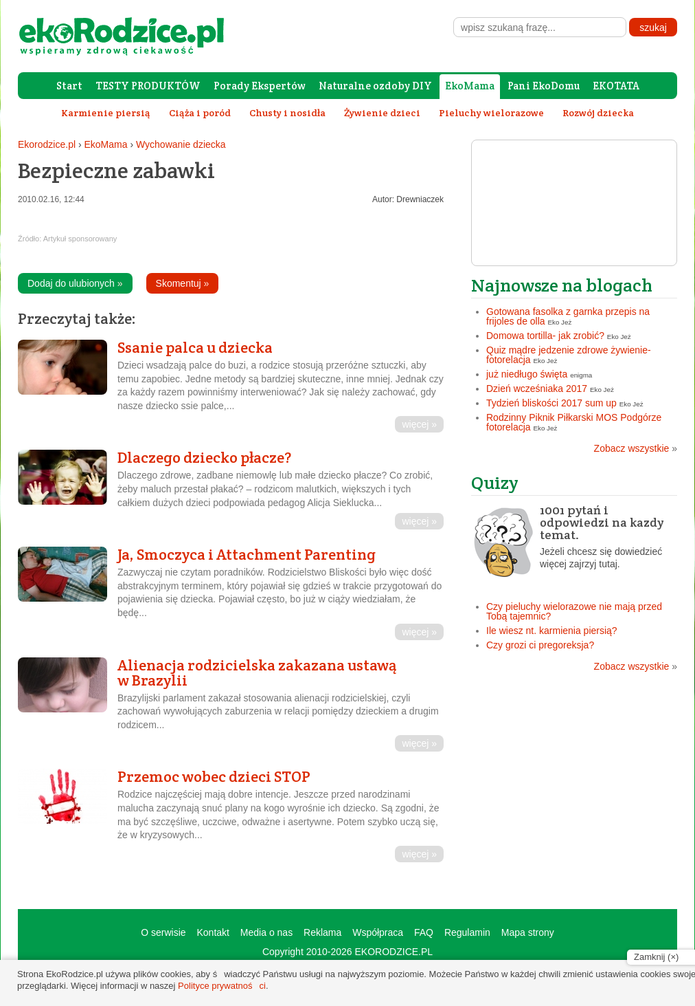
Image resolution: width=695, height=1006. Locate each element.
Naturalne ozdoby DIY (375, 85)
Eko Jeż (560, 322)
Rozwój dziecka (598, 113)
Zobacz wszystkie (635, 448)
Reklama (322, 932)
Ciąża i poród (200, 113)
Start (69, 85)
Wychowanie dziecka (181, 144)
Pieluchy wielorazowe (491, 113)
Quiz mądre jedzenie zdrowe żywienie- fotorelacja (568, 355)
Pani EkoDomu (544, 85)
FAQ (423, 932)
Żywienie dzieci (382, 113)
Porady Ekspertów (260, 85)
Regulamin (467, 932)
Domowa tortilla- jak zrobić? (545, 335)
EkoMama (469, 85)
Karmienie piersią (105, 113)
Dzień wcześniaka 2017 (536, 388)
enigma (581, 375)
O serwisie (163, 932)
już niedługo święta (526, 374)
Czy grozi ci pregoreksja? (540, 644)
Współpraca (377, 932)
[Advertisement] (574, 778)
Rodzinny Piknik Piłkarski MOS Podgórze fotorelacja (573, 422)
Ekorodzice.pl (47, 144)
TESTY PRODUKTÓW (148, 85)
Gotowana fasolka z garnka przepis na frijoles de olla (568, 316)
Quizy (495, 482)
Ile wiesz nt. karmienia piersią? (551, 630)
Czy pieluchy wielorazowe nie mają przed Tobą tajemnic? (574, 611)
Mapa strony (527, 932)
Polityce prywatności (222, 986)
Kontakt (212, 932)
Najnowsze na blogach (561, 285)
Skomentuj (182, 283)
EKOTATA (616, 85)
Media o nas (266, 932)
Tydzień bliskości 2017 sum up (551, 402)
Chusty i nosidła (287, 113)
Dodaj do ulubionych (75, 283)
